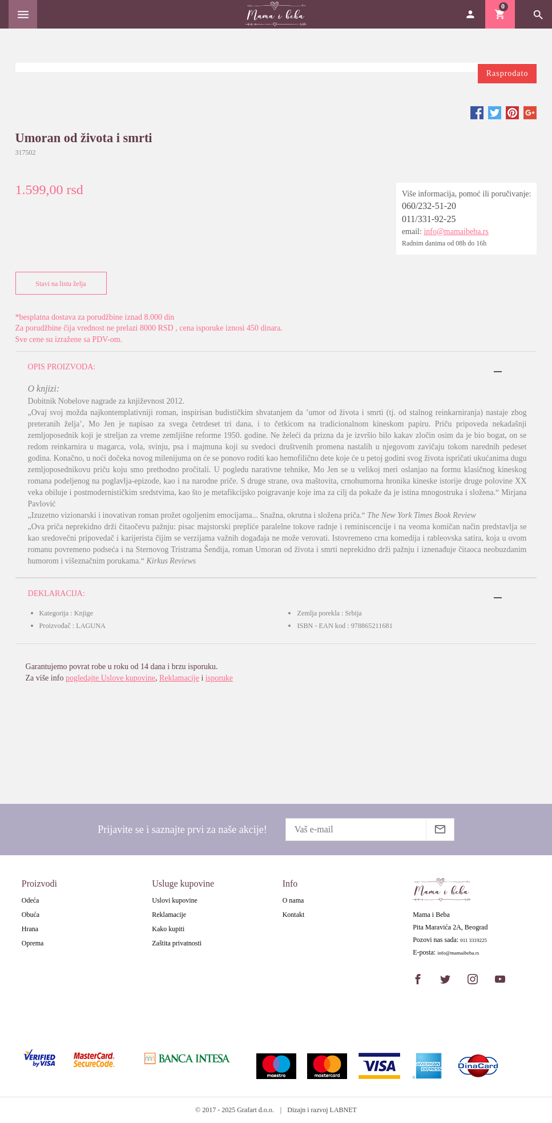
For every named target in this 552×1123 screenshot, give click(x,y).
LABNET (343, 1110)
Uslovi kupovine (175, 900)
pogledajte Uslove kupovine (110, 678)
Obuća (30, 915)
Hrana (30, 929)
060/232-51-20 (429, 206)
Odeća (30, 900)
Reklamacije (179, 678)
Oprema (33, 943)
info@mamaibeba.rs (456, 231)
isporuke (219, 678)
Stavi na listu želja (58, 283)
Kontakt (294, 915)
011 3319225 (473, 940)
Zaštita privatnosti (177, 943)
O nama (293, 900)
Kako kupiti (168, 929)
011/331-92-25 (429, 219)
